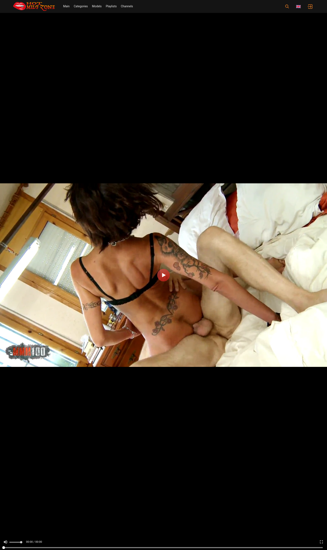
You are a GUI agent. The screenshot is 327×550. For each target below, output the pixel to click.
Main (66, 6)
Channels (127, 6)
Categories (81, 6)
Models (97, 6)
